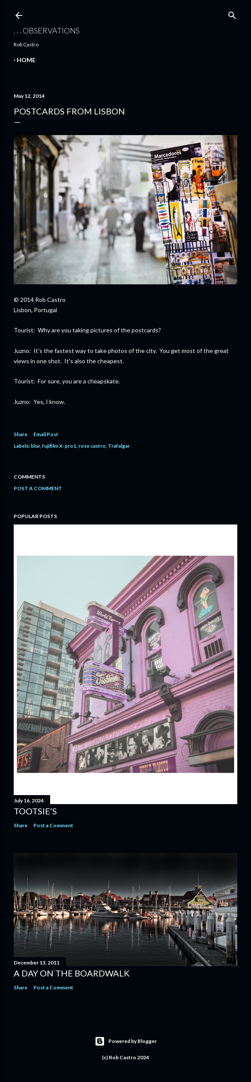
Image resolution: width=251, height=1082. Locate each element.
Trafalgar (119, 446)
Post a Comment (38, 488)
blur (35, 446)
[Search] (232, 13)
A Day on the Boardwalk (72, 973)
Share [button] (20, 434)
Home (26, 59)
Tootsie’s (35, 811)
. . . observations (47, 30)
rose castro (92, 446)
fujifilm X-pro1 (59, 446)
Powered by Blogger (126, 1041)
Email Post (45, 434)
